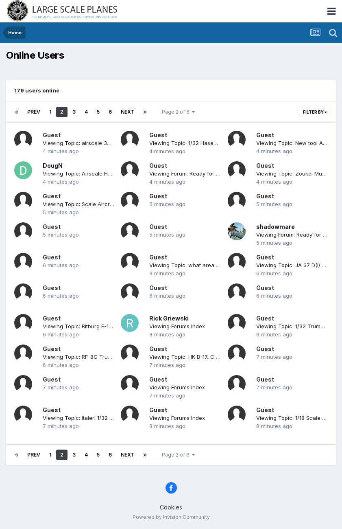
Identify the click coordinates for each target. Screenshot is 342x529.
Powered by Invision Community (171, 517)
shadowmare (275, 226)
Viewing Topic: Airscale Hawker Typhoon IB (98, 173)
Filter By (315, 112)
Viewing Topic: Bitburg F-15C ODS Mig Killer (98, 326)
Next (128, 112)
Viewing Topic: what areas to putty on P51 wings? (212, 265)
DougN (53, 165)
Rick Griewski (169, 318)
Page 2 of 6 (178, 112)
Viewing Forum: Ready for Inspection (195, 173)
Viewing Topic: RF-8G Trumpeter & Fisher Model (104, 356)
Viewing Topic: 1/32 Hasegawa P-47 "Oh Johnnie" (213, 143)
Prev (33, 112)
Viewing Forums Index (177, 326)
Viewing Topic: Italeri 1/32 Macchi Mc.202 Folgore (106, 418)
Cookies (171, 507)
